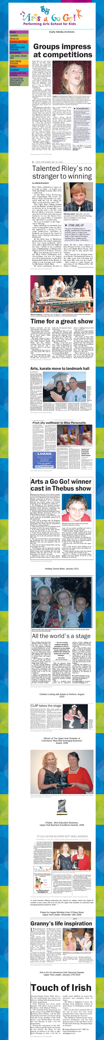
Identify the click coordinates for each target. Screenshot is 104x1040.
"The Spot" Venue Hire (18, 56)
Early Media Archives (15, 62)
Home (13, 32)
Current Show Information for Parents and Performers (17, 81)
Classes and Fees (18, 41)
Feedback (14, 69)
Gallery (13, 66)
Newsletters (15, 52)
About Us (14, 38)
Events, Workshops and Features (17, 47)
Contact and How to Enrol (18, 74)
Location (14, 35)
